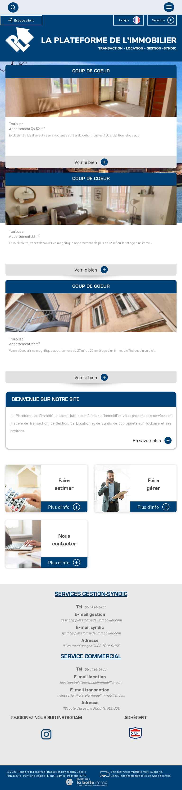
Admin (61, 775)
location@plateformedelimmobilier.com (91, 682)
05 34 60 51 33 (95, 607)
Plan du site (13, 775)
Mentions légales (34, 775)
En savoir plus (152, 440)
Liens (51, 775)
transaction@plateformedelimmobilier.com (91, 695)
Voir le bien (91, 162)
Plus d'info (64, 506)
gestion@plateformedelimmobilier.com (91, 620)
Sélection (158, 20)
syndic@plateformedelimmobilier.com (91, 633)
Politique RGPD (76, 775)
